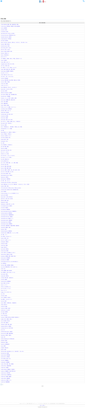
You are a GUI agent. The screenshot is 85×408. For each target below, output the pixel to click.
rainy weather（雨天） (4, 274)
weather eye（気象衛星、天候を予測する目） (8, 371)
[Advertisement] (42, 10)
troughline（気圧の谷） (5, 347)
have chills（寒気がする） (5, 159)
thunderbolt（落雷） (4, 340)
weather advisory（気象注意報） (6, 365)
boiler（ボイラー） (4, 56)
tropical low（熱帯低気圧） (5, 344)
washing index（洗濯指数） (5, 362)
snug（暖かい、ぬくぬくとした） (6, 299)
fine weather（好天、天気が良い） (6, 123)
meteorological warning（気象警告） (7, 223)
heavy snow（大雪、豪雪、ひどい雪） (7, 171)
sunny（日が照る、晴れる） (5, 320)
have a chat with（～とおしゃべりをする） (8, 155)
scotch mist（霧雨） (4, 279)
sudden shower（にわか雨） (5, 310)
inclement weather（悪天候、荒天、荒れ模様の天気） (10, 189)
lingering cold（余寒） (4, 202)
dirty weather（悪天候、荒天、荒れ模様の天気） (9, 94)
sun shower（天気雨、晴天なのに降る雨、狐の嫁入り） (10, 317)
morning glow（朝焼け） (5, 241)
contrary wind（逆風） (4, 83)
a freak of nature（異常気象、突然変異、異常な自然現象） (10, 26)
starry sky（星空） (4, 301)
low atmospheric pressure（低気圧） (7, 205)
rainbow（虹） (3, 268)
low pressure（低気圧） (5, 207)
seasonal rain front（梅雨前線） (6, 281)
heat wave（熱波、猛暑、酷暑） (6, 166)
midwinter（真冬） (4, 229)
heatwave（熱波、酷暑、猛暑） (6, 168)
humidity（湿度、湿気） (5, 186)
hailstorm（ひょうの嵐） (5, 153)
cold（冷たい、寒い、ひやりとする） (7, 76)
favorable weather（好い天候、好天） (7, 114)
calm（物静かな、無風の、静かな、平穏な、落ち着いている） (11, 58)
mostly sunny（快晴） (4, 245)
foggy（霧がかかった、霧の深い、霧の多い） (8, 132)
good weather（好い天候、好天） (6, 150)
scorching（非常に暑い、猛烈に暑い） (7, 277)
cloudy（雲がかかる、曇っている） (7, 74)
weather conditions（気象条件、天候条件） (8, 369)
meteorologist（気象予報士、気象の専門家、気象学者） (10, 225)
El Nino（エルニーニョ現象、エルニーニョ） (8, 107)
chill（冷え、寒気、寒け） (5, 65)
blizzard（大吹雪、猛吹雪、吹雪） (7, 51)
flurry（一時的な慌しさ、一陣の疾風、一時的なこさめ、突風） (11, 126)
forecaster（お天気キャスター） (6, 135)
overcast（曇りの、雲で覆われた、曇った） (8, 252)
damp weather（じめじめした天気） (7, 89)
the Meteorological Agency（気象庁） (7, 331)
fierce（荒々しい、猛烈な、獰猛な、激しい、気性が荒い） (11, 121)
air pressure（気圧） (4, 29)
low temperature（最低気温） (6, 209)
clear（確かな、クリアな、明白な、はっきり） (9, 67)
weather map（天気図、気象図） (6, 376)
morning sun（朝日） (4, 243)
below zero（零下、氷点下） (5, 49)
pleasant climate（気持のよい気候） (7, 254)
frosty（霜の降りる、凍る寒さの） (7, 144)
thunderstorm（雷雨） (4, 342)
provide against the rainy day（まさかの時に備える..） (10, 261)
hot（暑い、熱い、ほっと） (5, 180)
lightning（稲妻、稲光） (5, 200)
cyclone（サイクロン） (5, 85)
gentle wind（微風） (4, 148)
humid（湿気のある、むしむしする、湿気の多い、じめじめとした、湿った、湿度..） (15, 184)
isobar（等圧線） (4, 191)
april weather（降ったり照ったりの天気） (8, 33)
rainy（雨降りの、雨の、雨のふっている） (8, 272)
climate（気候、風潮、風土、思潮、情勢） (8, 69)
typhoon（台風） (4, 349)
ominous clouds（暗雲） (5, 250)
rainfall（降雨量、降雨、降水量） (6, 270)
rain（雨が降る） (4, 263)
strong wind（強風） (4, 306)
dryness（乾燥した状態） (5, 105)
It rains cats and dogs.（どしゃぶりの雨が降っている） (10, 193)
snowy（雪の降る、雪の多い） (6, 297)
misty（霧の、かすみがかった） (6, 236)
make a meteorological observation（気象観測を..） (9, 211)
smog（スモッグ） (4, 290)
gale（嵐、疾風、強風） (5, 146)
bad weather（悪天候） (5, 40)
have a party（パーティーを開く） (6, 157)
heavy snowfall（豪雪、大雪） (6, 173)
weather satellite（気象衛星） (6, 378)
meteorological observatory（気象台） (7, 216)
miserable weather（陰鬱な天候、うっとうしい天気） (10, 232)
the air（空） (3, 329)
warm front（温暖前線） (5, 360)
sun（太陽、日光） (4, 313)
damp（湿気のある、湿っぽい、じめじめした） (9, 87)
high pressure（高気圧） (5, 177)
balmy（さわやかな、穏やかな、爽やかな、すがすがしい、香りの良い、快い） (14, 42)
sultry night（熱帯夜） (4, 311)
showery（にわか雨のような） (6, 286)
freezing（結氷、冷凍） (5, 139)
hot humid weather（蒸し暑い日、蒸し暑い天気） (9, 182)
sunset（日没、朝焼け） (5, 322)
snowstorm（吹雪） (4, 295)
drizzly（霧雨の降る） (4, 103)
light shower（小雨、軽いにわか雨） (7, 198)
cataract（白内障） (4, 60)
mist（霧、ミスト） (4, 234)
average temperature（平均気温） (6, 38)
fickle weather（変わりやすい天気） (7, 119)
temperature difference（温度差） (6, 326)
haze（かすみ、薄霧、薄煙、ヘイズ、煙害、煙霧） (9, 162)
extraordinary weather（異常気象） (6, 108)
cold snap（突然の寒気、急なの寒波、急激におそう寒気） (11, 80)
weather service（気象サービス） (6, 380)
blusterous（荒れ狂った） (5, 53)
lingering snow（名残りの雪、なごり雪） (8, 204)
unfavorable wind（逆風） (5, 353)
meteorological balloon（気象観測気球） (7, 214)
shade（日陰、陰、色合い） (5, 283)
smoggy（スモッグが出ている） (6, 292)
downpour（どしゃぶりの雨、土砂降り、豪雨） (9, 98)
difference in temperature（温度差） (6, 92)
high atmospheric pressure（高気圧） (7, 175)
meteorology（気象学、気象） (6, 227)
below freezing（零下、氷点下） (6, 47)
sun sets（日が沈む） (4, 315)
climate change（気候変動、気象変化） (7, 71)
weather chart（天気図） (5, 367)
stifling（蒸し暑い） (4, 304)
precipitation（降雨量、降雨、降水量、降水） (8, 256)
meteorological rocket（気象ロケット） (7, 218)
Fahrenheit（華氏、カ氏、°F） (6, 110)
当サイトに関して (42, 405)
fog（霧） (2, 130)
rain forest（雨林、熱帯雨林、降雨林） (7, 265)
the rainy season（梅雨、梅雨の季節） (7, 333)
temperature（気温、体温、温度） (6, 324)
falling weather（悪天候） (5, 112)
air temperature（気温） (5, 31)
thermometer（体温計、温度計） (6, 335)
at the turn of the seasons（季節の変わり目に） (8, 35)
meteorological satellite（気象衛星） (7, 220)
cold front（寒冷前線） (5, 78)
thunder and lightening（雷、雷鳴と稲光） (8, 338)
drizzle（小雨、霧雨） (4, 101)
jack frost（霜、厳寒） (4, 195)
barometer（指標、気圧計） (5, 44)
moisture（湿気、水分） (5, 238)
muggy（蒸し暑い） (4, 247)
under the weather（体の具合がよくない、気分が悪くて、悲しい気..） (12, 351)
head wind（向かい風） (5, 164)
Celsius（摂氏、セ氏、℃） (5, 62)
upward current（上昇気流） (5, 356)
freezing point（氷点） (4, 141)
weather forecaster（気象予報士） (6, 374)
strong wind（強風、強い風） (6, 308)
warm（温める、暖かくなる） (6, 358)
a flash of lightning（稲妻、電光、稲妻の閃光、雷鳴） (10, 24)
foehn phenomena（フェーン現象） (7, 128)
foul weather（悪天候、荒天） (6, 137)
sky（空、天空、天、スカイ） (6, 288)
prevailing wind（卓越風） (5, 259)
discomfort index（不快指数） (6, 96)
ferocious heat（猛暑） (4, 117)
